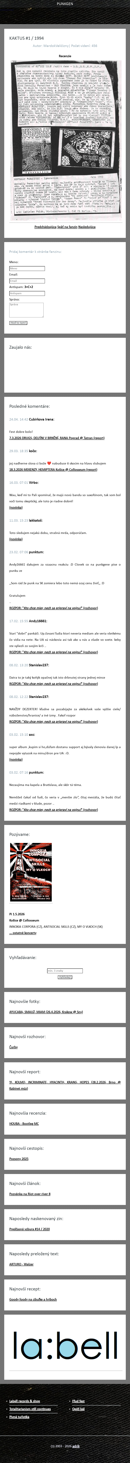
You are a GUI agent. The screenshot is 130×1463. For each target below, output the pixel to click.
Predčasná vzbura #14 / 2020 (29, 1229)
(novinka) (15, 507)
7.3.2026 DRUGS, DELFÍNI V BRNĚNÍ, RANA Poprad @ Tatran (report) (56, 438)
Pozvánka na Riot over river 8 (29, 1194)
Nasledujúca (87, 227)
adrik (75, 1446)
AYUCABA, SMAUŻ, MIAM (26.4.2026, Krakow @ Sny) (46, 1012)
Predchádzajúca (45, 227)
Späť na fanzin (67, 227)
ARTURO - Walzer (21, 1264)
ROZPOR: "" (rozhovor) (53, 608)
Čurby (13, 1047)
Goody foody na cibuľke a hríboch (33, 1299)
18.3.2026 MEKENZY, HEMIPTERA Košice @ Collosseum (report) (53, 470)
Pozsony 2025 (18, 1159)
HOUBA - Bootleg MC (24, 1124)
